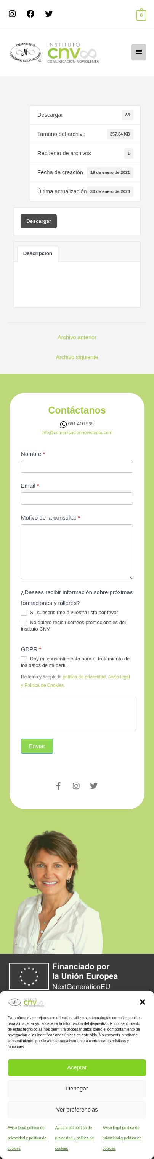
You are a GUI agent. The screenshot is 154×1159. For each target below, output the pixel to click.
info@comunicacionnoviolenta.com (77, 432)
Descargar (38, 221)
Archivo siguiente (77, 357)
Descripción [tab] (37, 253)
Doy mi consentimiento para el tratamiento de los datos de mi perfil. (75, 662)
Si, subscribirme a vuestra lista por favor (69, 613)
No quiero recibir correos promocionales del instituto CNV (73, 626)
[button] (142, 1002)
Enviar (37, 746)
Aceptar (77, 1067)
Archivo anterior (77, 337)
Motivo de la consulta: (50, 517)
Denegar (77, 1088)
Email (30, 485)
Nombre (33, 454)
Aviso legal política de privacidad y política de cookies (27, 1138)
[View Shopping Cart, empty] (141, 15)
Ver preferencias (77, 1109)
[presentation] (78, 712)
